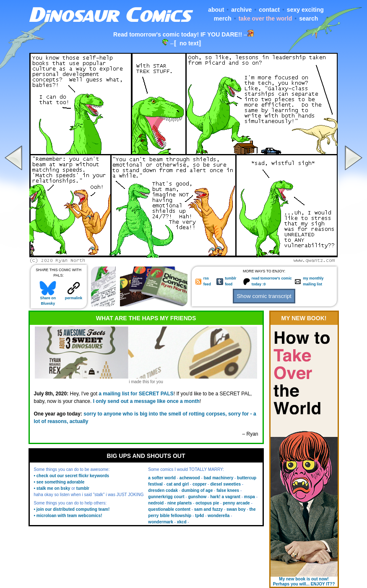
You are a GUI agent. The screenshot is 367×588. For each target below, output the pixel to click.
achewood (190, 478)
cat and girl (178, 484)
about (216, 9)
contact (269, 9)
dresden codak (163, 490)
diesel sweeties (225, 484)
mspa (249, 496)
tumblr (82, 488)
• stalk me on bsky (52, 488)
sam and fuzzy (208, 509)
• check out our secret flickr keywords (71, 475)
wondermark (160, 522)
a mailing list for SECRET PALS (136, 394)
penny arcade (236, 503)
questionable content (169, 509)
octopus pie (207, 503)
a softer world (162, 478)
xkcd (182, 522)
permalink (73, 296)
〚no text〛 (189, 43)
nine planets (179, 503)
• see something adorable (59, 482)
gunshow (197, 496)
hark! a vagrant (225, 496)
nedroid (156, 503)
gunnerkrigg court (166, 496)
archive (241, 9)
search (308, 18)
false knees (227, 490)
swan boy (236, 509)
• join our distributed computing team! (72, 509)
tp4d (199, 515)
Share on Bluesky (47, 299)
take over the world (265, 18)
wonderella (218, 515)
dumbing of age (197, 490)
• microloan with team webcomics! (68, 515)
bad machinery (219, 478)
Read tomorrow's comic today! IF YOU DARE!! (177, 34)
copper (199, 484)
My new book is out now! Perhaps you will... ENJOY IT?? (304, 581)
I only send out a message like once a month (146, 401)
